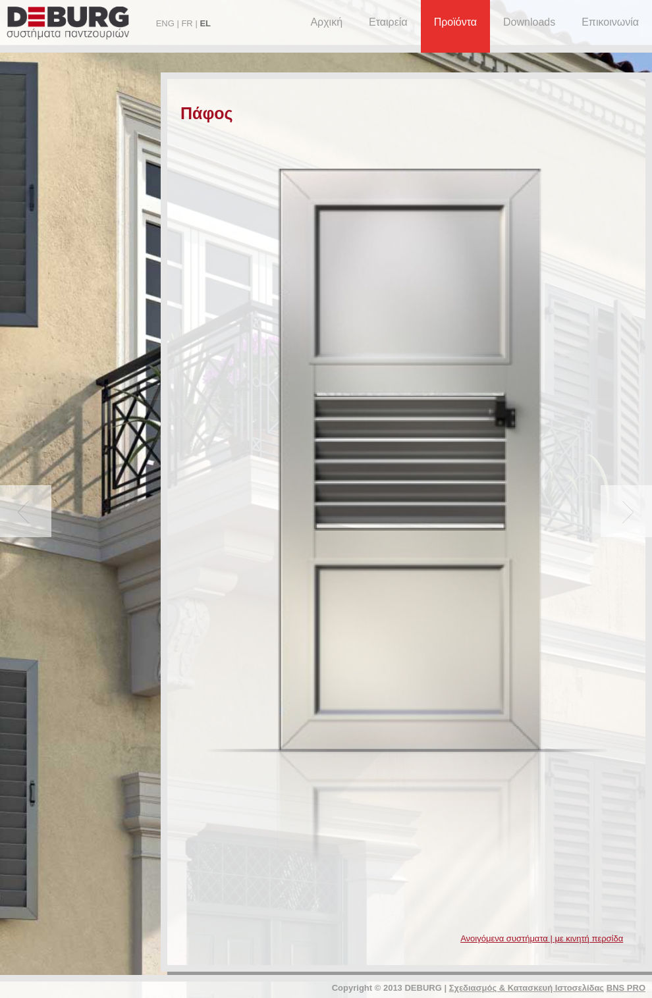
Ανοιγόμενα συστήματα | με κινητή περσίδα (541, 938)
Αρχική (326, 22)
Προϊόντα (455, 22)
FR (186, 23)
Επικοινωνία (610, 22)
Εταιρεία (388, 22)
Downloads (529, 22)
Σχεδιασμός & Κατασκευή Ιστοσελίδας (526, 988)
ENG (165, 23)
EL (205, 23)
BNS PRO (626, 988)
